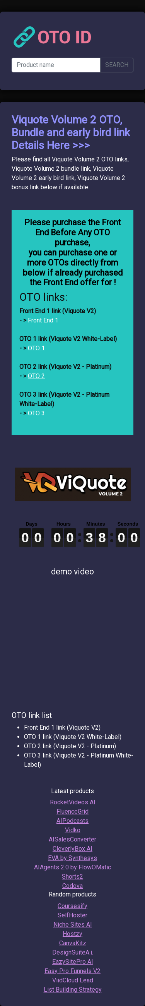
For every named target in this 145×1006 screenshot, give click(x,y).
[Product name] (56, 65)
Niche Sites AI (72, 924)
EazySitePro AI (72, 961)
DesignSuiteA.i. (72, 952)
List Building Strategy (73, 989)
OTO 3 (36, 413)
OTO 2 (36, 376)
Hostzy (72, 933)
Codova (72, 885)
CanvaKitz (72, 943)
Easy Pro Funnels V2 (72, 971)
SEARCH (116, 65)
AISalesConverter (72, 839)
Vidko (72, 830)
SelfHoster (72, 915)
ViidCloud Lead (72, 980)
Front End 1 (43, 320)
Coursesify (72, 906)
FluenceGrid (72, 811)
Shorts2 (72, 876)
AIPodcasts (72, 820)
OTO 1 (36, 348)
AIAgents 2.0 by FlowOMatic (72, 867)
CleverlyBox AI (72, 848)
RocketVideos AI (73, 802)
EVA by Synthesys (72, 858)
